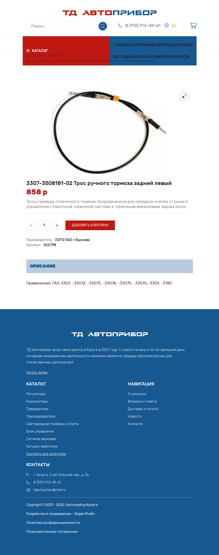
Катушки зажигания (41, 446)
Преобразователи (40, 416)
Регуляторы (35, 394)
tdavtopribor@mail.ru (50, 490)
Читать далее (37, 372)
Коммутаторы (37, 401)
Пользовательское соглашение (52, 532)
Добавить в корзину (90, 225)
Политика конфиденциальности (53, 523)
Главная (122, 45)
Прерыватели (37, 409)
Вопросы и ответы (174, 45)
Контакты (180, 57)
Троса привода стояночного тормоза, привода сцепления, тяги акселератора (90, 61)
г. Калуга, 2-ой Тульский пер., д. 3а (61, 475)
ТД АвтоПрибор (109, 332)
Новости (161, 57)
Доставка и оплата (132, 57)
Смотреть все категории (46, 454)
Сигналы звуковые (41, 439)
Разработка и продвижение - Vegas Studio (60, 514)
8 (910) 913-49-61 (143, 25)
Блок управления (40, 431)
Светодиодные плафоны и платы (52, 424)
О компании (143, 45)
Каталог (55, 56)
